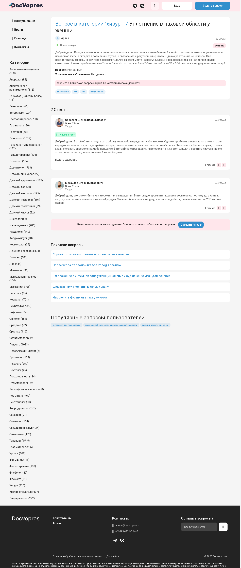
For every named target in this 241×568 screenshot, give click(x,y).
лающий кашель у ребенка (155, 325)
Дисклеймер (113, 556)
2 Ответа (219, 45)
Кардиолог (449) (19, 231)
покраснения (97, 92)
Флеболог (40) (18, 472)
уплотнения (63, 92)
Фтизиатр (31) (18, 479)
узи (75, 92)
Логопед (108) (18, 257)
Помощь (20, 38)
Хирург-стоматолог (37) (24, 491)
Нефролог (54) (18, 312)
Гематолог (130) (19, 125)
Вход (177, 5)
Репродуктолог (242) (22, 408)
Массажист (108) (19, 286)
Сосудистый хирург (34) (24, 427)
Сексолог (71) (18, 414)
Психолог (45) (18, 370)
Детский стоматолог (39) (25, 206)
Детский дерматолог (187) (26, 180)
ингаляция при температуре (66, 325)
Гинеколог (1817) (20, 138)
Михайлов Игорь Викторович (84, 183)
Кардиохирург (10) (21, 238)
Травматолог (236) (21, 447)
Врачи (18, 29)
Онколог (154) (18, 318)
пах (83, 92)
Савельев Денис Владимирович (86, 120)
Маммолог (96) (18, 270)
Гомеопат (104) (18, 161)
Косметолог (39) (19, 244)
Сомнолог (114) (19, 421)
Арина (65, 38)
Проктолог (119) (19, 357)
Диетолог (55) (18, 219)
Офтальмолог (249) (21, 338)
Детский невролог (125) (24, 193)
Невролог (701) (19, 299)
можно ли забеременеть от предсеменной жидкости (111, 325)
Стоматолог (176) (20, 434)
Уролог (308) (17, 453)
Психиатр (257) (18, 363)
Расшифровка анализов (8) (26, 389)
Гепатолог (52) (18, 131)
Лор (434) (15, 263)
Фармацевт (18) (19, 459)
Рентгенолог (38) (20, 402)
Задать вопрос (212, 5)
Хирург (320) (17, 485)
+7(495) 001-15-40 (126, 531)
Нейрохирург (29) (20, 306)
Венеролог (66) (18, 106)
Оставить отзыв (191, 224)
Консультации (24, 21)
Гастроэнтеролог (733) (23, 119)
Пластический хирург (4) (24, 351)
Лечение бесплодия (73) (24, 251)
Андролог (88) (18, 79)
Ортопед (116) (18, 331)
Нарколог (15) (18, 293)
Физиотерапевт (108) (22, 466)
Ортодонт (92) (18, 325)
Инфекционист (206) (22, 225)
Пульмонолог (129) (21, 383)
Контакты (21, 47)
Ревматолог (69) (19, 395)
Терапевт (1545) (19, 440)
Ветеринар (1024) (20, 112)
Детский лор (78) (20, 187)
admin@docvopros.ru (127, 525)
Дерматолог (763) (20, 167)
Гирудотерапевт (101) (23, 154)
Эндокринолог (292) (22, 498)
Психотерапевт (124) (22, 376)
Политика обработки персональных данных (77, 556)
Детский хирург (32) (22, 212)
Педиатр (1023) (19, 344)
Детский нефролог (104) (24, 199)
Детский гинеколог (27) (24, 174)
